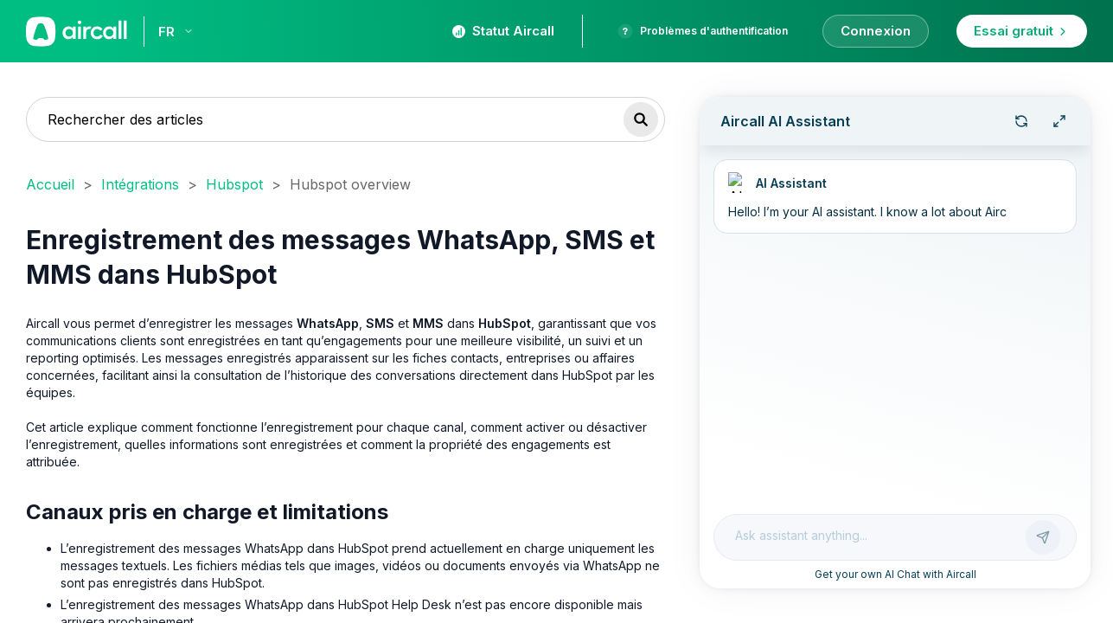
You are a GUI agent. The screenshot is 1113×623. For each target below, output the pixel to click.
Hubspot (234, 184)
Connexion (876, 30)
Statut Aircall (503, 30)
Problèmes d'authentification (702, 31)
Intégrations (140, 184)
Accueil (50, 184)
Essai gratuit (1022, 30)
